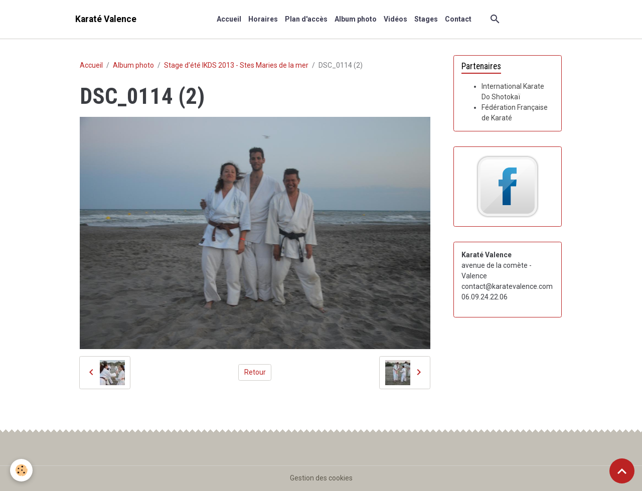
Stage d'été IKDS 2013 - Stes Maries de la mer (236, 65)
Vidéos (395, 19)
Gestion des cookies (321, 478)
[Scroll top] (621, 470)
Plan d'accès (306, 19)
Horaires (263, 19)
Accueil (229, 19)
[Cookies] (21, 470)
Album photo (356, 19)
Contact (458, 19)
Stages (426, 19)
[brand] (106, 19)
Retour (255, 372)
